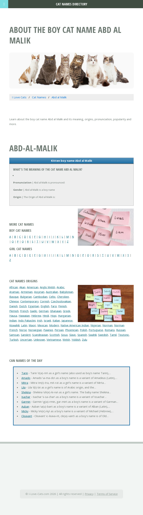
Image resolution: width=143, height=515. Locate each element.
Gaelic (33, 311)
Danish (13, 306)
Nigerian (95, 325)
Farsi (54, 306)
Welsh (66, 339)
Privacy (89, 494)
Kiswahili (14, 325)
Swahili (92, 335)
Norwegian (35, 330)
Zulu (84, 339)
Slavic (72, 335)
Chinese (14, 301)
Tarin (24, 373)
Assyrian (39, 292)
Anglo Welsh (47, 287)
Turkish (13, 339)
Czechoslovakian (61, 301)
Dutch (23, 306)
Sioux (64, 335)
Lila (23, 387)
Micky (24, 411)
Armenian (27, 292)
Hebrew (36, 315)
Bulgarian (26, 296)
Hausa (13, 315)
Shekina (26, 392)
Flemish (14, 311)
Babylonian (66, 292)
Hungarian (64, 315)
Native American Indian (75, 325)
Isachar (25, 397)
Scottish (55, 335)
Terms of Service (107, 494)
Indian (13, 320)
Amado (25, 378)
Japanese (67, 320)
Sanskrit (26, 335)
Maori (32, 325)
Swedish (103, 335)
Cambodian (40, 296)
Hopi (53, 315)
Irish (39, 320)
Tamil (113, 335)
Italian (56, 320)
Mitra (24, 383)
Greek (66, 311)
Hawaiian (24, 315)
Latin (24, 325)
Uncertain (26, 339)
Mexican (42, 325)
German (44, 311)
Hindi (46, 315)
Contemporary (29, 301)
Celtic (52, 296)
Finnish (62, 306)
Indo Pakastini (27, 320)
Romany (110, 330)
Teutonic (123, 335)
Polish (83, 330)
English (45, 306)
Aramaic (14, 292)
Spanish (82, 335)
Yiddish (76, 339)
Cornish (44, 301)
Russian (120, 330)
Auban (25, 406)
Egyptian (33, 306)
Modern (54, 325)
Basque (14, 296)
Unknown (39, 339)
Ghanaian (55, 311)
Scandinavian (40, 335)
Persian (59, 330)
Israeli (47, 320)
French (24, 311)
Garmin (25, 401)
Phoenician (71, 330)
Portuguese (96, 330)
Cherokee (63, 296)
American (32, 287)
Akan (22, 287)
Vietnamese (54, 339)
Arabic (60, 287)
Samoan (14, 335)
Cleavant (26, 416)
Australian (52, 292)
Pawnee (48, 330)
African (13, 287)
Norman (107, 325)
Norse (23, 330)
